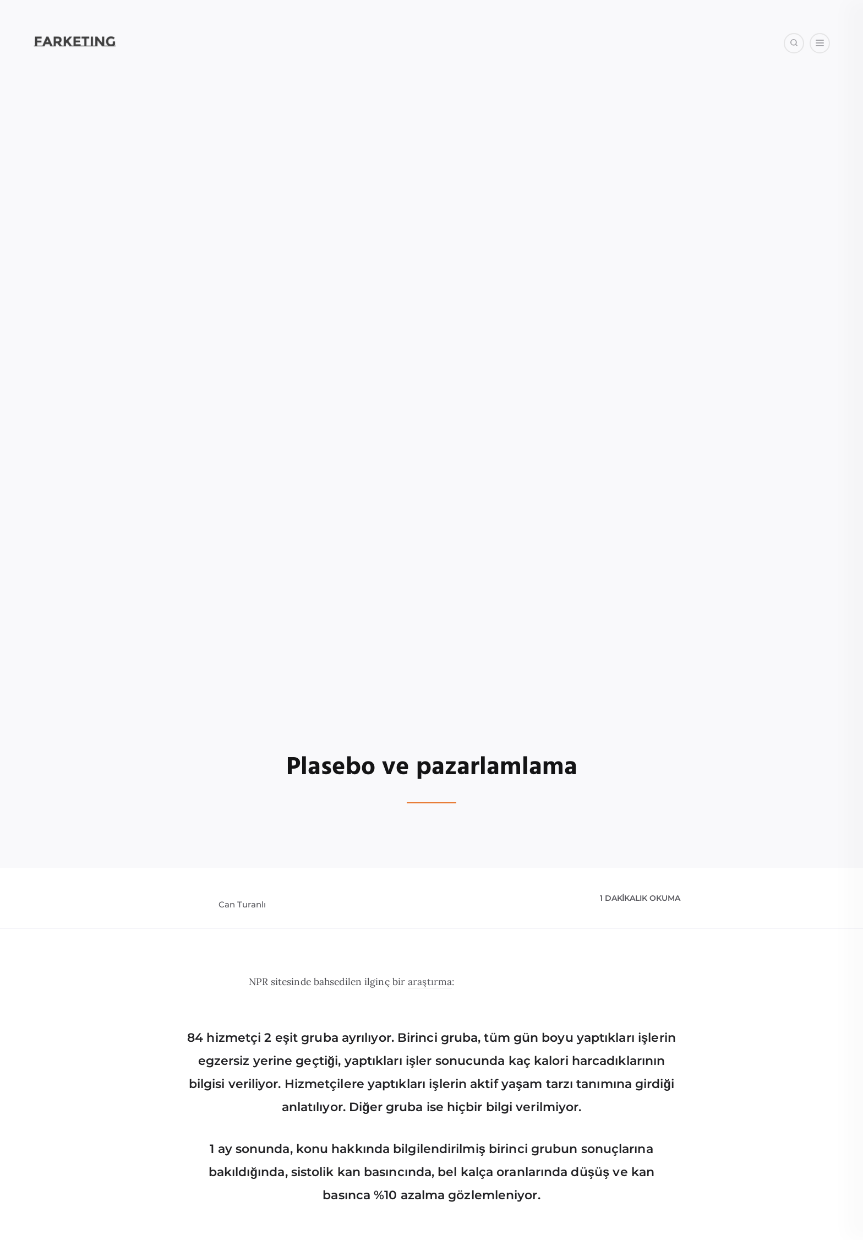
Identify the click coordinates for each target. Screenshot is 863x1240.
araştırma (430, 981)
